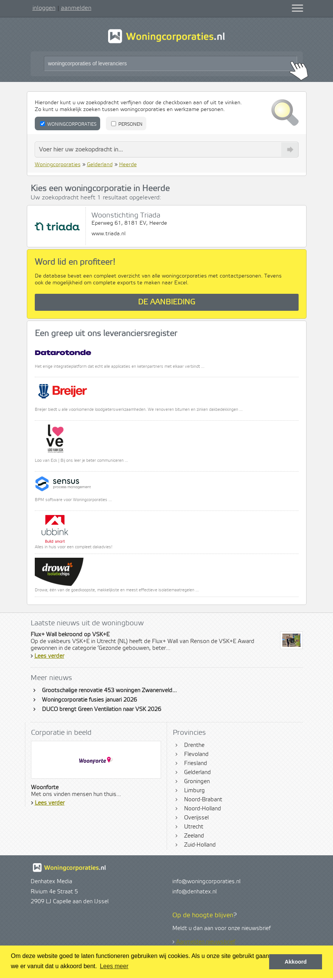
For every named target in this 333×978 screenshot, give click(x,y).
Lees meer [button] (114, 966)
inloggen (44, 8)
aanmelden (76, 8)
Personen (126, 124)
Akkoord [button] (296, 962)
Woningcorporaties (68, 124)
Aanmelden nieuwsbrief (205, 942)
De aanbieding (166, 302)
